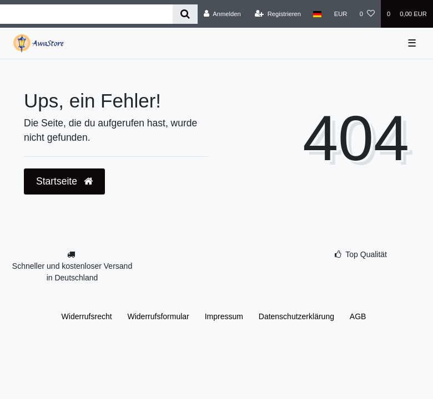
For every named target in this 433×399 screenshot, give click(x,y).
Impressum (224, 316)
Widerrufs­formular (158, 316)
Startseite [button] (64, 181)
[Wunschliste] (367, 14)
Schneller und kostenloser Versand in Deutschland (72, 272)
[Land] (317, 14)
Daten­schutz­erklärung (296, 316)
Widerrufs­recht (87, 316)
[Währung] (341, 14)
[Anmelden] (222, 14)
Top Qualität (366, 254)
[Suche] (185, 14)
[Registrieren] (278, 14)
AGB (358, 316)
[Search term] (86, 14)
